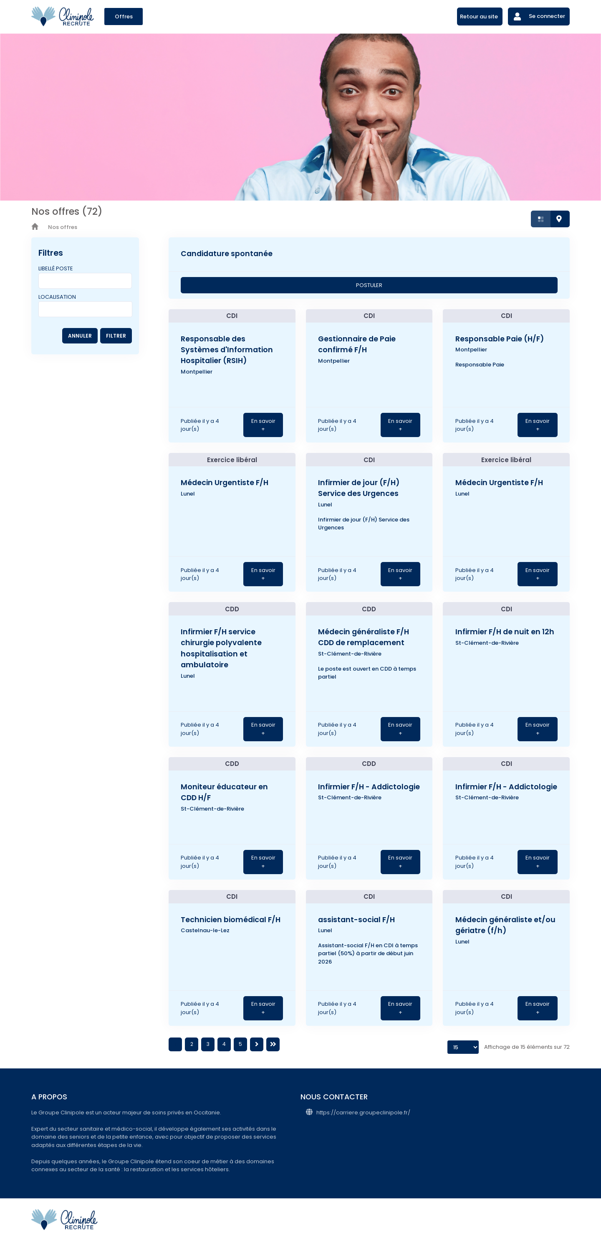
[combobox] (85, 309)
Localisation (57, 297)
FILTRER (116, 335)
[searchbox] (43, 307)
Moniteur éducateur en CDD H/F (224, 792)
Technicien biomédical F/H (230, 920)
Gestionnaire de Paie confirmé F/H (357, 344)
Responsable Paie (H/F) (499, 339)
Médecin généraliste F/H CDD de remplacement (363, 637)
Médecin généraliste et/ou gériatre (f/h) (505, 925)
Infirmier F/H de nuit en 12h (504, 632)
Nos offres (62, 227)
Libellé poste (55, 268)
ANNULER (80, 335)
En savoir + (263, 425)
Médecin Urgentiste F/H (224, 483)
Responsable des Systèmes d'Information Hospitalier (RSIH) (227, 350)
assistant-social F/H (356, 920)
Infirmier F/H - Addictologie (369, 787)
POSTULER (369, 285)
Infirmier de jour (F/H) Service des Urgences (358, 488)
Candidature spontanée (227, 254)
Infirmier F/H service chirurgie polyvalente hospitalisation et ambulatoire (221, 648)
